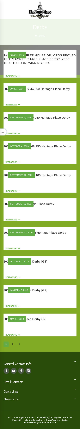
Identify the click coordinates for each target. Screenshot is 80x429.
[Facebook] (6, 371)
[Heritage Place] (40, 9)
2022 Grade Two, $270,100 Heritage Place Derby (37, 175)
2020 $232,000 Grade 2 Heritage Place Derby (35, 232)
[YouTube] (14, 371)
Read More (13, 75)
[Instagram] (28, 371)
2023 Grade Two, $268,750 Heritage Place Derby (37, 146)
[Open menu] (74, 9)
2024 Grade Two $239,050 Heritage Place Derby (37, 117)
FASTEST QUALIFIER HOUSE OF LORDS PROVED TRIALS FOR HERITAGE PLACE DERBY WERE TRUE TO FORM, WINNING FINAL (40, 59)
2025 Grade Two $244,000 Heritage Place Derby (37, 89)
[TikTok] (21, 371)
